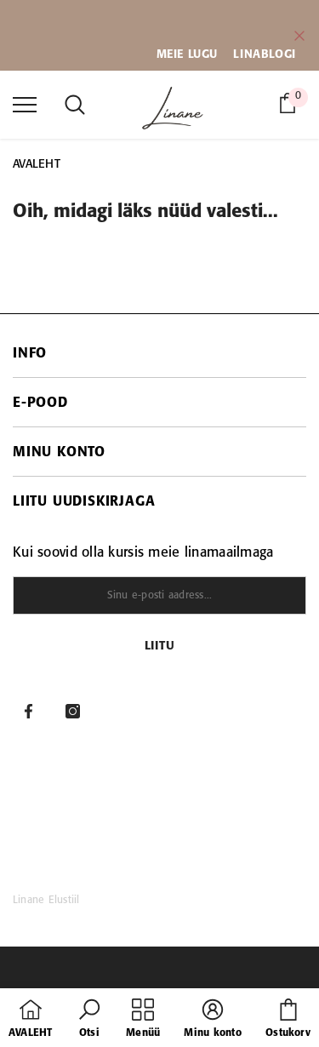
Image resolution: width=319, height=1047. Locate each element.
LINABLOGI (264, 54)
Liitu (160, 646)
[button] (89, 1020)
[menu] (25, 104)
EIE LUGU (192, 54)
